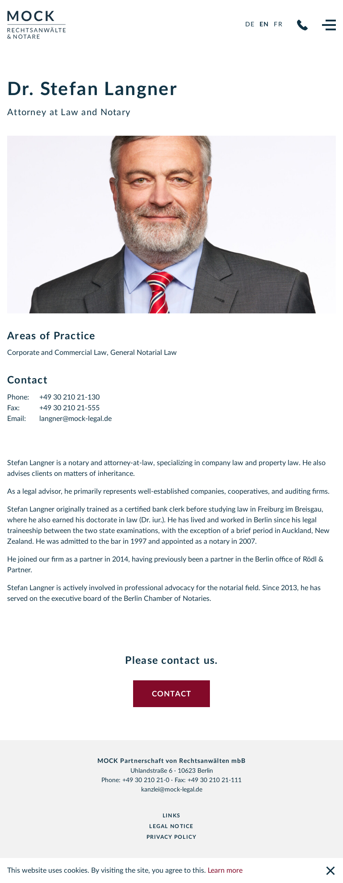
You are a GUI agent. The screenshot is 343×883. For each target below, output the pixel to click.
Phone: (18, 397)
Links (171, 815)
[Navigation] (329, 25)
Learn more (225, 870)
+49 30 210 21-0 (302, 25)
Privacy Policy (171, 837)
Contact (172, 694)
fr (278, 24)
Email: (16, 418)
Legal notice (171, 826)
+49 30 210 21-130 (69, 397)
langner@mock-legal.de (75, 418)
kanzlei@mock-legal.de (171, 790)
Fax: (13, 408)
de (250, 24)
